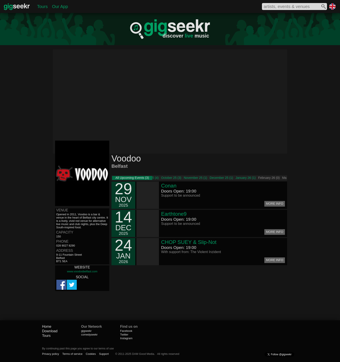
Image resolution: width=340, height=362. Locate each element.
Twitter (124, 334)
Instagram (126, 338)
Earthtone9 (173, 214)
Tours (42, 6)
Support (104, 353)
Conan (169, 186)
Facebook (126, 330)
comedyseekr (89, 334)
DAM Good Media (143, 353)
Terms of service (72, 353)
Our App (60, 6)
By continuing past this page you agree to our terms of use (78, 348)
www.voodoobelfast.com (82, 271)
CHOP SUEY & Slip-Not (188, 242)
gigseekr (86, 330)
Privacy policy (50, 353)
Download (49, 331)
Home (46, 326)
